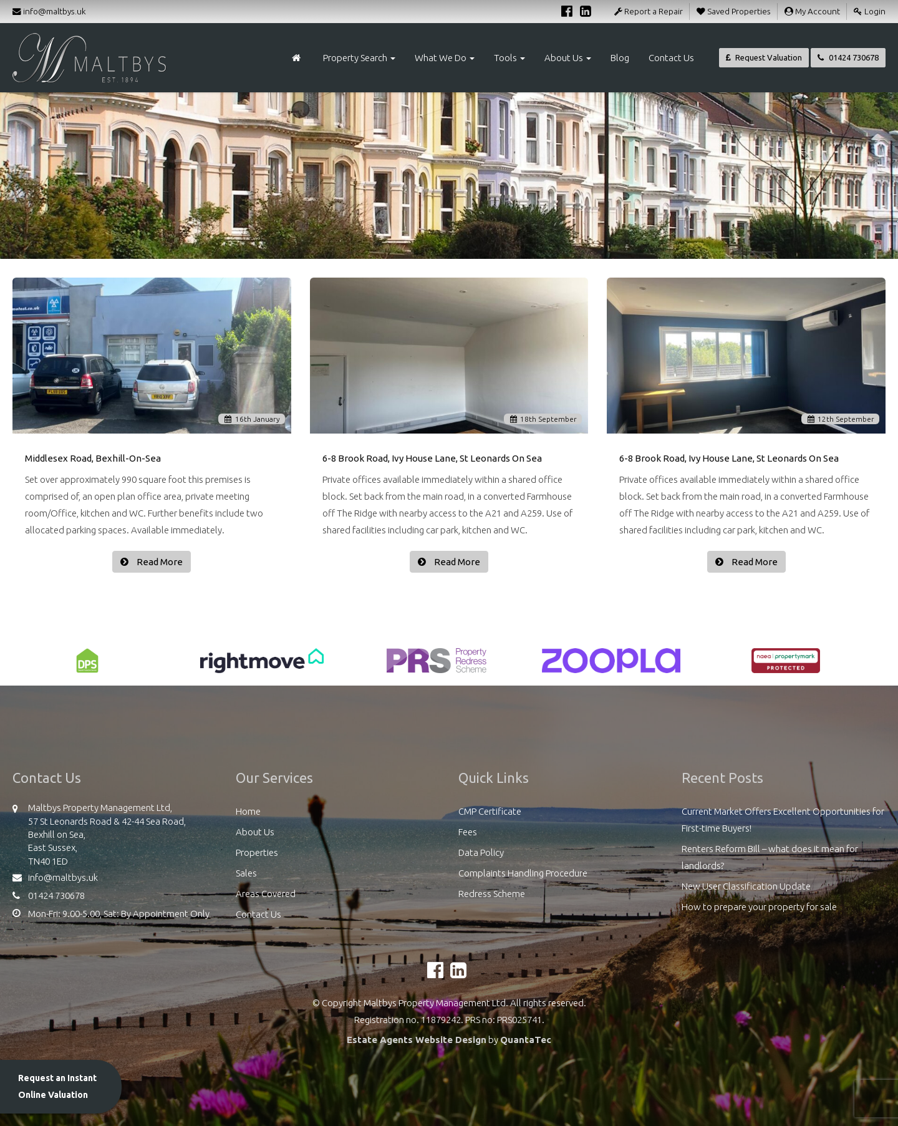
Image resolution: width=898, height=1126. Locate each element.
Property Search (359, 57)
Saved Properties (734, 11)
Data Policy (481, 852)
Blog (620, 57)
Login (870, 11)
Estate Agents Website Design (416, 1039)
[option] (87, 667)
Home (248, 811)
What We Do (445, 57)
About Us (567, 57)
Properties (257, 852)
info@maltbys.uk (49, 11)
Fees (467, 832)
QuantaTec (525, 1039)
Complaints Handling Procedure (522, 873)
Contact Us (671, 57)
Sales (246, 873)
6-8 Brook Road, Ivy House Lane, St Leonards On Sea (432, 458)
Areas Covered (266, 893)
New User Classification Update (746, 886)
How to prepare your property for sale (759, 906)
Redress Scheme (491, 893)
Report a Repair (648, 11)
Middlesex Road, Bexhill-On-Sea (93, 458)
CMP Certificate (489, 811)
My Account (812, 11)
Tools (509, 57)
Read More (159, 561)
